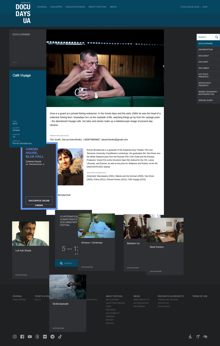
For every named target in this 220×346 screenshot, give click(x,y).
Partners (111, 310)
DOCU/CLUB (163, 303)
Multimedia (139, 306)
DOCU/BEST (204, 68)
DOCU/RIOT (204, 56)
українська (25, 2)
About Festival (97, 7)
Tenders (110, 316)
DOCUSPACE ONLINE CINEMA (189, 89)
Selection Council (115, 303)
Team (108, 306)
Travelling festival (168, 300)
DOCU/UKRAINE (206, 43)
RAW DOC (66, 303)
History (110, 320)
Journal (42, 7)
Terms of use (199, 296)
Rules (38, 300)
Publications (19, 300)
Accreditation (141, 303)
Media (113, 7)
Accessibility (113, 313)
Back (15, 62)
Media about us (141, 300)
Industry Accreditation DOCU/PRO (79, 300)
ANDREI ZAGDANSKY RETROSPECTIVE (208, 93)
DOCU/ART (203, 62)
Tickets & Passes (44, 296)
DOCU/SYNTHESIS (75, 7)
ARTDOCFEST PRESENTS (205, 84)
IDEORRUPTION (206, 50)
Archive (110, 323)
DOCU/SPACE (164, 306)
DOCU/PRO (56, 7)
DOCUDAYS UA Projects (171, 296)
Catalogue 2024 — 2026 (194, 7)
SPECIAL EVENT (206, 100)
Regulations (112, 300)
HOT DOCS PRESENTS (203, 75)
